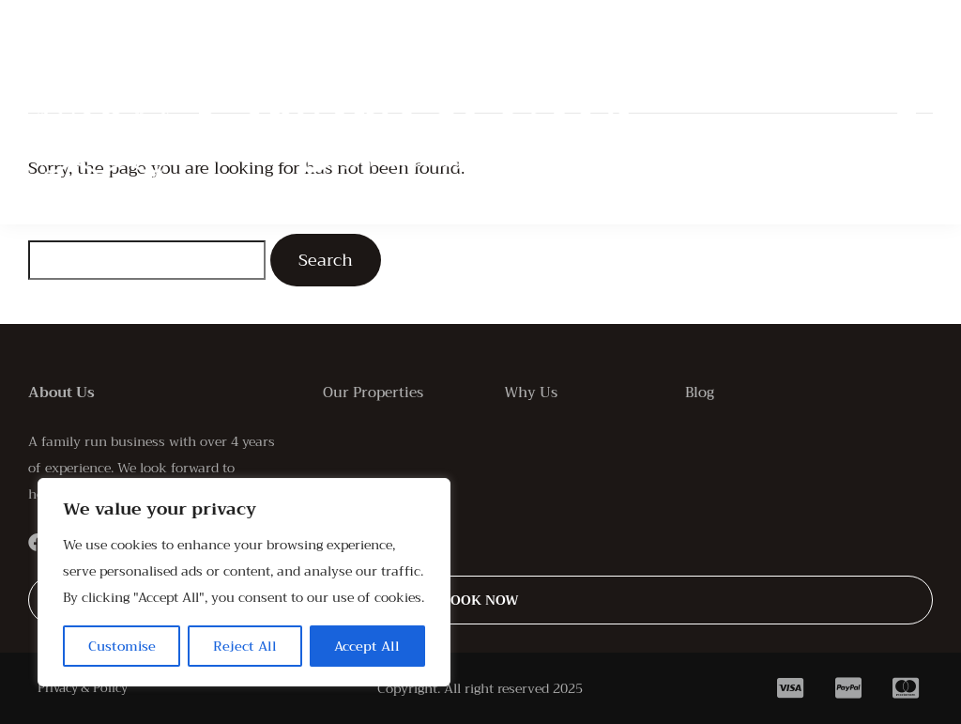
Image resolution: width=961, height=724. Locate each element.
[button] (906, 112)
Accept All (367, 646)
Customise (122, 646)
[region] (244, 582)
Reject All (245, 646)
